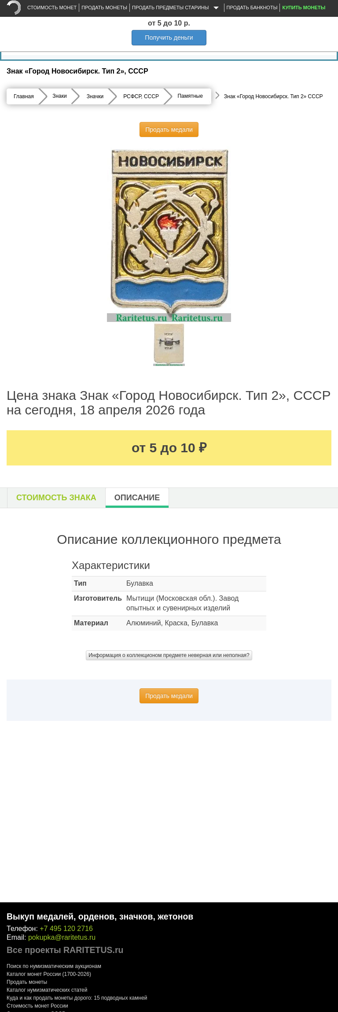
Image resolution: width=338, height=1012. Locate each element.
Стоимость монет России (37, 1006)
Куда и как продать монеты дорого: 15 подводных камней (77, 998)
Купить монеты (303, 7)
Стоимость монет (52, 7)
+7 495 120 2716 (66, 928)
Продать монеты (104, 7)
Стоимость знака (56, 497)
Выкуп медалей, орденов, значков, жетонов (100, 916)
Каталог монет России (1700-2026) (49, 974)
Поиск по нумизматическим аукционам (54, 966)
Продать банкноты (252, 7)
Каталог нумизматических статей (47, 990)
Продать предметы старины (177, 8)
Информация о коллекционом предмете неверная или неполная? (169, 655)
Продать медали (169, 129)
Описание (137, 497)
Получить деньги (169, 37)
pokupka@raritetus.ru (62, 937)
